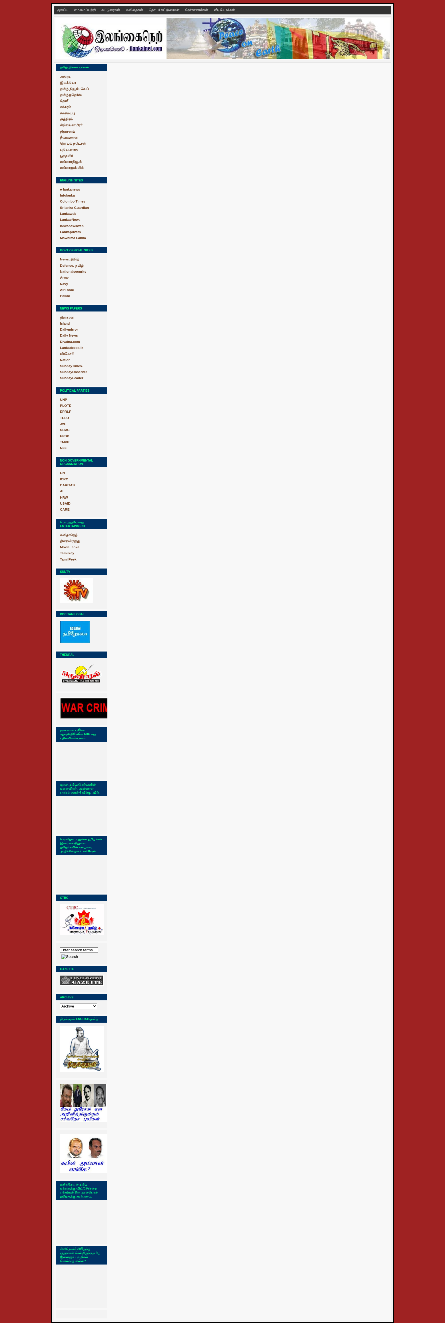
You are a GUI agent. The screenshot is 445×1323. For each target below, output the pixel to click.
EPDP (64, 436)
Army (64, 278)
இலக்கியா (68, 83)
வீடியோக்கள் (224, 10)
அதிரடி (65, 77)
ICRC (64, 479)
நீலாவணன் (69, 137)
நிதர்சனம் (67, 131)
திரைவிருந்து (70, 541)
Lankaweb (68, 214)
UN (62, 473)
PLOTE (65, 406)
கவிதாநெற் (68, 535)
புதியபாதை (69, 150)
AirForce (67, 290)
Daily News (69, 335)
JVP (63, 424)
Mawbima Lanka (73, 238)
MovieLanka (69, 547)
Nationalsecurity (73, 272)
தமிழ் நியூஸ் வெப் (74, 89)
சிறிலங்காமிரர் (71, 125)
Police (65, 296)
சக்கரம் (65, 107)
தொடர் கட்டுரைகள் (164, 10)
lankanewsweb (72, 226)
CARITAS (67, 485)
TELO (64, 418)
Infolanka (67, 195)
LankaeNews (70, 220)
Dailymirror (69, 329)
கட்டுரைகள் (111, 10)
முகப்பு (63, 10)
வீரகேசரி (67, 354)
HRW (64, 497)
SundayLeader (71, 378)
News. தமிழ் (69, 259)
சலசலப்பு (67, 113)
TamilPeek (68, 559)
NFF (63, 448)
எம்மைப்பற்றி (85, 10)
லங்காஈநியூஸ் (71, 162)
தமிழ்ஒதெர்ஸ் (71, 95)
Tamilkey (67, 553)
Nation (65, 360)
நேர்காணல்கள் (197, 10)
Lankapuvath (70, 232)
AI (61, 491)
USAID (65, 503)
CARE (65, 509)
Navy (64, 284)
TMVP (64, 442)
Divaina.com (70, 342)
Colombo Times (72, 201)
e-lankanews (70, 189)
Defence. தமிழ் (72, 266)
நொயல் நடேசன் (73, 143)
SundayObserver (73, 372)
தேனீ (64, 101)
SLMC (65, 430)
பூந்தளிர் (66, 156)
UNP (63, 400)
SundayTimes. (71, 366)
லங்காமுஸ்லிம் (72, 168)
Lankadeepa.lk (71, 348)
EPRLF (65, 412)
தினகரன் (67, 317)
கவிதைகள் (135, 10)
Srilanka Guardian (74, 208)
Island (65, 323)
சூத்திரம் (66, 119)
